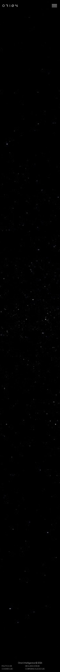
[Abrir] (54, 5)
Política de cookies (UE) (7, 667)
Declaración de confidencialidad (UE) (35, 667)
